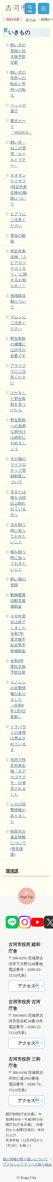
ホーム (30, 19)
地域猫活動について (18, 301)
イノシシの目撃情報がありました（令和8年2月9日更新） (18, 699)
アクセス (26, 986)
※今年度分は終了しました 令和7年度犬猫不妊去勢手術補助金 (18, 633)
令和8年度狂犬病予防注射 (18, 666)
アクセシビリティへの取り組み (27, 1164)
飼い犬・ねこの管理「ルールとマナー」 (18, 154)
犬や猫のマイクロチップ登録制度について (18, 470)
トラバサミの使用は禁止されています (18, 738)
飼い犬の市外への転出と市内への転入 (18, 84)
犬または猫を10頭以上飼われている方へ (18, 503)
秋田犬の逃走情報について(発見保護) (18, 843)
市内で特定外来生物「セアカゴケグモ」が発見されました (18, 777)
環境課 (12, 871)
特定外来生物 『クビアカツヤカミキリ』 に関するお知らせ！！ (18, 268)
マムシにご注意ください (18, 323)
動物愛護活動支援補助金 (18, 601)
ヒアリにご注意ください (18, 220)
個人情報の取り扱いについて (25, 1159)
